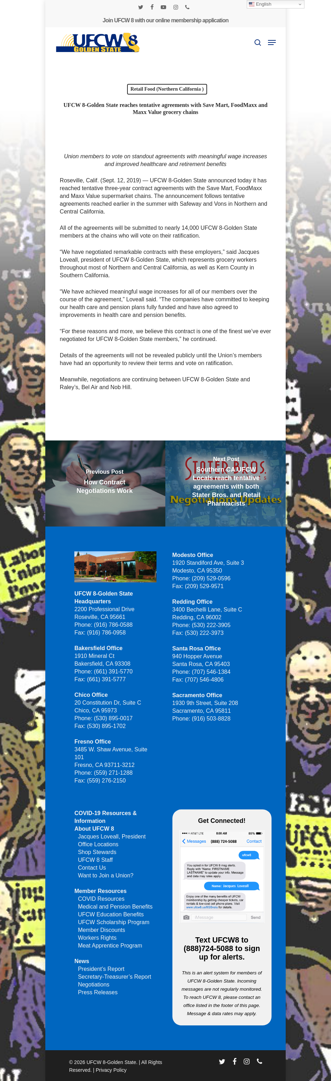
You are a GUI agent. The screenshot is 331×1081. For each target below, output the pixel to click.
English (260, 4)
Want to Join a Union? (105, 875)
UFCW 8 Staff (95, 860)
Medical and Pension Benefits (115, 907)
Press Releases (98, 992)
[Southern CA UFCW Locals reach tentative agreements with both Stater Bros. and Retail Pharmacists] (226, 483)
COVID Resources (101, 899)
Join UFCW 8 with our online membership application (165, 20)
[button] (272, 42)
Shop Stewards (97, 852)
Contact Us (92, 868)
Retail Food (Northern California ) (167, 89)
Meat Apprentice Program (110, 946)
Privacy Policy (111, 1070)
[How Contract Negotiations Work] (105, 483)
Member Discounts (101, 930)
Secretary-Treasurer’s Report (114, 977)
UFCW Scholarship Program (113, 922)
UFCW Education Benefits (111, 914)
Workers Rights (97, 938)
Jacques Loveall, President (111, 836)
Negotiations (93, 985)
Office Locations (98, 844)
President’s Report (101, 969)
